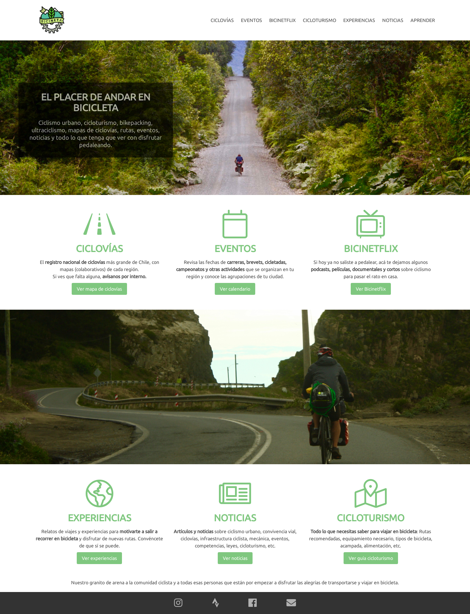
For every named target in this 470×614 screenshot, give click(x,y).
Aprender (423, 20)
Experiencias (359, 20)
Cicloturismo (319, 20)
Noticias (392, 20)
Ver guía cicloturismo (371, 558)
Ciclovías (222, 20)
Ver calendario (235, 289)
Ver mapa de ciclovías (99, 289)
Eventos (251, 20)
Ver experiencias (99, 558)
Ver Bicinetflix (371, 289)
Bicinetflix (282, 20)
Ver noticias (235, 558)
